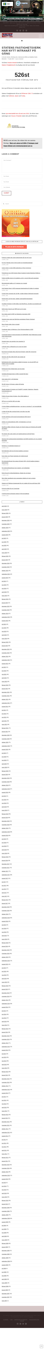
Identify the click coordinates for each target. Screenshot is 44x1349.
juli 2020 (4, 753)
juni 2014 (4, 1014)
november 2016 (5, 910)
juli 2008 (4, 1268)
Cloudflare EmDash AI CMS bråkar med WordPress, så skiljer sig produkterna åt (21, 303)
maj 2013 (4, 1061)
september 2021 (6, 703)
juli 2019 (4, 796)
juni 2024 (4, 585)
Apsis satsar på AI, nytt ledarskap (10, 379)
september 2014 (6, 1003)
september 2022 (6, 660)
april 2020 (4, 764)
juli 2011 (4, 1139)
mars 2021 (4, 724)
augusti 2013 (5, 1050)
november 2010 (5, 1168)
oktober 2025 (5, 527)
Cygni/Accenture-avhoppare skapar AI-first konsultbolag (15, 493)
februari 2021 (5, 728)
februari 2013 (5, 1071)
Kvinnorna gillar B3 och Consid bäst (10, 488)
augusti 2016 (5, 921)
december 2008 (5, 1250)
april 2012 (4, 1107)
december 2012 (5, 1078)
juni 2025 (4, 542)
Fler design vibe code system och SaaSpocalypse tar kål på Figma (18, 433)
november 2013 (5, 1039)
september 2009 (6, 1218)
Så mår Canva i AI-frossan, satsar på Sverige (13, 384)
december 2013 (5, 1036)
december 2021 (5, 692)
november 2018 (5, 824)
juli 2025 (4, 538)
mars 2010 (4, 1197)
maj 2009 (4, 1232)
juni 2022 (4, 670)
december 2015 (5, 950)
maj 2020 (4, 760)
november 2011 (5, 1125)
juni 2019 (4, 799)
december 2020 (5, 735)
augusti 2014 (5, 1007)
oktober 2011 (5, 1129)
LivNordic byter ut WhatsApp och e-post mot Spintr (14, 346)
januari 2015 (5, 989)
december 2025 (5, 520)
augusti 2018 (5, 835)
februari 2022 (5, 685)
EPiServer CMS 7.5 (27, 93)
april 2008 (4, 1279)
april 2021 (4, 721)
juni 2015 (4, 971)
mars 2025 (4, 552)
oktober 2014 (5, 1000)
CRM (11, 1319)
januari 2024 (5, 602)
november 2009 (5, 1211)
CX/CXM (22, 1320)
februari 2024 (5, 599)
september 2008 (6, 1261)
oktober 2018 (5, 828)
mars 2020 (4, 767)
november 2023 (5, 610)
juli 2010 (4, 1182)
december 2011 (5, 1121)
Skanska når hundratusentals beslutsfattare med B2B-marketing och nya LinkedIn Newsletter (22, 439)
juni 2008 (4, 1272)
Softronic (11, 96)
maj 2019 (4, 803)
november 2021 (5, 695)
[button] (40, 36)
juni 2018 (4, 842)
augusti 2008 (5, 1265)
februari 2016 (5, 942)
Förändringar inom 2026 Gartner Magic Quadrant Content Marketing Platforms (21, 273)
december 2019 (5, 778)
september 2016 (6, 917)
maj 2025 (4, 545)
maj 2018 (4, 846)
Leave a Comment (19, 58)
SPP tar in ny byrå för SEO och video (11, 401)
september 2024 (6, 574)
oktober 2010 (5, 1172)
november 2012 (5, 1082)
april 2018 (4, 849)
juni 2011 (4, 1143)
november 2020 (5, 739)
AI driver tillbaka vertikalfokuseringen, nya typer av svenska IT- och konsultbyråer (21, 406)
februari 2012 (5, 1114)
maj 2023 (4, 631)
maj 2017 (4, 889)
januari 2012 (5, 1118)
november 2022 (5, 653)
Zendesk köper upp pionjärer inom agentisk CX (13, 341)
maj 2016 (4, 932)
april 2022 (4, 678)
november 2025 (5, 524)
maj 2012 (4, 1104)
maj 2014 (4, 1018)
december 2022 (5, 649)
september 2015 (6, 960)
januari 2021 (5, 731)
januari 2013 (5, 1075)
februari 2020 (5, 771)
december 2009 (5, 1207)
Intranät (4, 57)
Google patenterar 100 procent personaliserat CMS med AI (16, 416)
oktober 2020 (5, 742)
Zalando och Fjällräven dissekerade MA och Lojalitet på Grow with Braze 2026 (21, 483)
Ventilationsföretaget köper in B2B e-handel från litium (15, 374)
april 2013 (4, 1064)
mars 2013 (4, 1068)
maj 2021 (4, 717)
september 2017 (6, 874)
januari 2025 (5, 560)
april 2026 (4, 506)
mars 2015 (4, 982)
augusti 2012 (5, 1093)
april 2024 (4, 592)
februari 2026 (5, 513)
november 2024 (5, 567)
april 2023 (4, 635)
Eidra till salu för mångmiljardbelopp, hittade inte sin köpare (16, 473)
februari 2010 (5, 1200)
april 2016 (4, 935)
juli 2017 (4, 882)
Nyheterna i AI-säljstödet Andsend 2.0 (11, 445)
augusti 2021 (5, 706)
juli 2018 (4, 839)
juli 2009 (4, 1225)
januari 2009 (5, 1247)
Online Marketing (34, 1319)
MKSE (31, 1316)
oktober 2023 (5, 613)
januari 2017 (5, 903)
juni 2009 (4, 1229)
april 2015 (4, 978)
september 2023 (6, 617)
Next (40, 10)
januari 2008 (5, 1290)
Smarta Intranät (12, 62)
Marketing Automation (20, 1319)
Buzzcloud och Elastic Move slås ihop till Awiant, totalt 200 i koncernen (19, 351)
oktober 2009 (5, 1215)
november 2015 (5, 953)
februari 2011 (5, 1157)
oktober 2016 (5, 914)
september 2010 (6, 1175)
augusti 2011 (5, 1136)
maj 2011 (4, 1146)
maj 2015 (4, 975)
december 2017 (5, 864)
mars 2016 (4, 939)
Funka (23, 96)
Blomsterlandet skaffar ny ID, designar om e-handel (14, 283)
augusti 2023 (5, 620)
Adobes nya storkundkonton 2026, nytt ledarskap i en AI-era (16, 422)
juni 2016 (4, 928)
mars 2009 (4, 1240)
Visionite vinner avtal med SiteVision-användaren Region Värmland (18, 319)
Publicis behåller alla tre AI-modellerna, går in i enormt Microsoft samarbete (20, 278)
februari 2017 (5, 900)
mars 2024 (4, 595)
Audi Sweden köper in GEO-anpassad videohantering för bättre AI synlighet (20, 288)
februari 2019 (5, 814)
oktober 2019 (5, 785)
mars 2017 (4, 896)
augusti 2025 (5, 534)
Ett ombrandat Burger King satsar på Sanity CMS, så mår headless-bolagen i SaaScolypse (20, 462)
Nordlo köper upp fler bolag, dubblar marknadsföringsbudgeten (17, 298)
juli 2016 (4, 925)
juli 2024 (4, 581)
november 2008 (5, 1254)
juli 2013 (4, 1053)
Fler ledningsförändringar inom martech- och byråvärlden (16, 468)
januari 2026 (5, 517)
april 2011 (4, 1150)
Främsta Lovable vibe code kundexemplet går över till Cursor (17, 257)
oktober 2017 (5, 871)
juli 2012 (4, 1096)
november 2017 (5, 867)
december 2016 (5, 907)
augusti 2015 (5, 964)
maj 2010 (4, 1189)
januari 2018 (5, 860)
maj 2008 (4, 1275)
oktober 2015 (5, 957)
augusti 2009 (5, 1222)
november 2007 (5, 1297)
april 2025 (4, 549)
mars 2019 (4, 810)
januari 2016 (5, 946)
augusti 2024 (5, 577)
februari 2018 (5, 857)
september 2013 (6, 1046)
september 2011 (6, 1132)
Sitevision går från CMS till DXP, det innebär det (13, 357)
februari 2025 (5, 556)
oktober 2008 (5, 1257)
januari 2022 (5, 688)
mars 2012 (4, 1111)
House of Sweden (16, 116)
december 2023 (5, 606)
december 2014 (5, 993)
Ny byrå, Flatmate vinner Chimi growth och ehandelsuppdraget (17, 262)
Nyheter (8, 57)
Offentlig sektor (14, 57)
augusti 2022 (5, 663)
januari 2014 (5, 1032)
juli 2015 (4, 968)
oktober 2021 (5, 699)
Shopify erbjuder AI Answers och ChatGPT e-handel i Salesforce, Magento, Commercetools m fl (20, 390)
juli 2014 (4, 1011)
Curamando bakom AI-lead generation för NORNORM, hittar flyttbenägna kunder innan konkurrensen (21, 335)
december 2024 (5, 563)
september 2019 (6, 789)
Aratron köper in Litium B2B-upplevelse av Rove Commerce (16, 268)
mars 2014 (4, 1025)
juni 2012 (4, 1100)
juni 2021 (4, 713)
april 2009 (4, 1236)
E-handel (5, 1319)
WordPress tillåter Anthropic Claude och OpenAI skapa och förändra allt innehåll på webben (21, 427)
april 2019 (4, 806)
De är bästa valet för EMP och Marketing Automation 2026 (16, 314)
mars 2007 (4, 1300)
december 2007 (5, 1293)
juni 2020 (4, 756)
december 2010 (5, 1164)
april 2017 (4, 892)
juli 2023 (4, 624)
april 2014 (4, 1021)
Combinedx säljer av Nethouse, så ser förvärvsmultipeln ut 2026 (17, 329)
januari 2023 (5, 645)
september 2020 (6, 746)
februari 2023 (5, 642)
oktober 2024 (5, 570)
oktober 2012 (5, 1086)
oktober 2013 (5, 1043)
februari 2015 (5, 985)
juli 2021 (4, 710)
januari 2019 (5, 817)
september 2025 (6, 531)
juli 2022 (4, 667)
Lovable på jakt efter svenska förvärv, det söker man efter (16, 411)
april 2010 (4, 1193)
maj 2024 (4, 588)
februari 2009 (5, 1243)
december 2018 (5, 821)
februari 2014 (5, 1028)
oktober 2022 (5, 656)
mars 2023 (4, 638)
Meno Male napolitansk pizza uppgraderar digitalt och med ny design (19, 478)
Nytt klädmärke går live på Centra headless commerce (15, 451)
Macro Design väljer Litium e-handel (10, 324)
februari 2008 (5, 1286)
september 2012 (6, 1089)
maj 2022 (4, 674)
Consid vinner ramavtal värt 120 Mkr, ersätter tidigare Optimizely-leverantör (20, 293)
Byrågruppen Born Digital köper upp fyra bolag (13, 368)
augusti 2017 (5, 878)
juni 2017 (4, 885)
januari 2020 (5, 774)
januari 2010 (5, 1204)
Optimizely (20, 57)
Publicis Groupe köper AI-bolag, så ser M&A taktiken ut (15, 396)
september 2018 (6, 832)
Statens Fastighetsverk (8, 65)
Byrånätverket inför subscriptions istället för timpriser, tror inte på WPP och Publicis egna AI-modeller (20, 362)
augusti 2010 (5, 1179)
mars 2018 (4, 853)
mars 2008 (4, 1283)
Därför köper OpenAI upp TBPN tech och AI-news (14, 309)
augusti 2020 (5, 749)
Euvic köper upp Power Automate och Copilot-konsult (15, 456)
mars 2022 (4, 681)
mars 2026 (4, 509)
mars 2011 (4, 1154)
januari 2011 (5, 1161)
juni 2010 (4, 1186)
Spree (16, 96)
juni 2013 (4, 1057)
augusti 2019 (5, 792)
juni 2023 (4, 628)
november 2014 (5, 996)
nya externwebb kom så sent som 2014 (17, 113)
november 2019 (5, 781)
